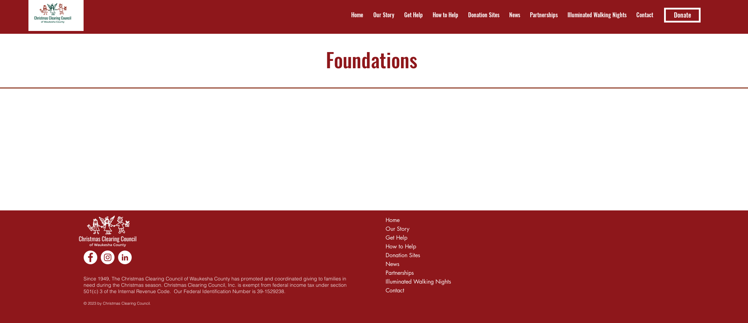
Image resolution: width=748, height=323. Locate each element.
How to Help (401, 246)
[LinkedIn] (125, 257)
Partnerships (400, 273)
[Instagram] (107, 257)
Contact (395, 290)
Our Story (397, 229)
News (392, 264)
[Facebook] (90, 257)
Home (393, 220)
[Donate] (682, 15)
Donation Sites (403, 255)
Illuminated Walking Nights (415, 281)
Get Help (396, 237)
